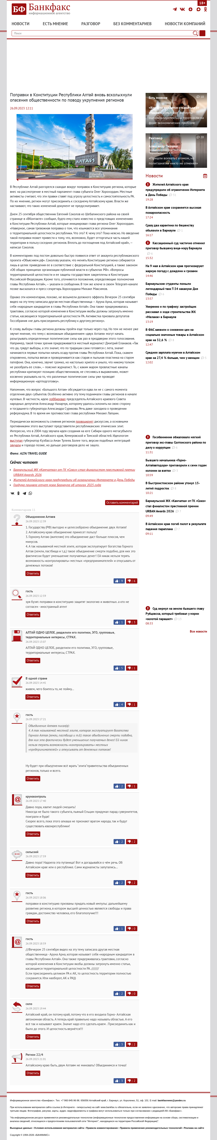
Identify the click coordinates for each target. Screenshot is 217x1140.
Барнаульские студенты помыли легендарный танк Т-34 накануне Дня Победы (172, 289)
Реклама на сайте (194, 1128)
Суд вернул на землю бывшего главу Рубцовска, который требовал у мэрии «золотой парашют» (175, 614)
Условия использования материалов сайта (59, 1128)
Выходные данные (21, 1128)
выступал (16, 440)
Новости (20, 23)
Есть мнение (55, 23)
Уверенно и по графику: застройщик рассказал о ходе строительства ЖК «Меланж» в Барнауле (171, 312)
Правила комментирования (102, 1128)
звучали (15, 445)
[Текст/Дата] (202, 33)
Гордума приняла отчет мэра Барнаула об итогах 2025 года (57, 485)
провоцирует (84, 421)
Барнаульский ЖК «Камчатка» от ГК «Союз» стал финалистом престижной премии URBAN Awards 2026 (176, 506)
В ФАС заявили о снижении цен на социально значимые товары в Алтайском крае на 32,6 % (175, 335)
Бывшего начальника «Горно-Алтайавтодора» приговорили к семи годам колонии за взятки (176, 465)
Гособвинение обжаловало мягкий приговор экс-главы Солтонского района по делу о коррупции (176, 442)
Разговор (90, 23)
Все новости (198, 631)
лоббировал (57, 399)
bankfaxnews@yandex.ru (172, 1100)
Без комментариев (132, 23)
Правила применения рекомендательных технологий (151, 1128)
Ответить (33, 573)
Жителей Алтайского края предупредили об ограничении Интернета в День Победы (74, 480)
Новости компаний (185, 23)
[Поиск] (195, 33)
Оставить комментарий (122, 502)
